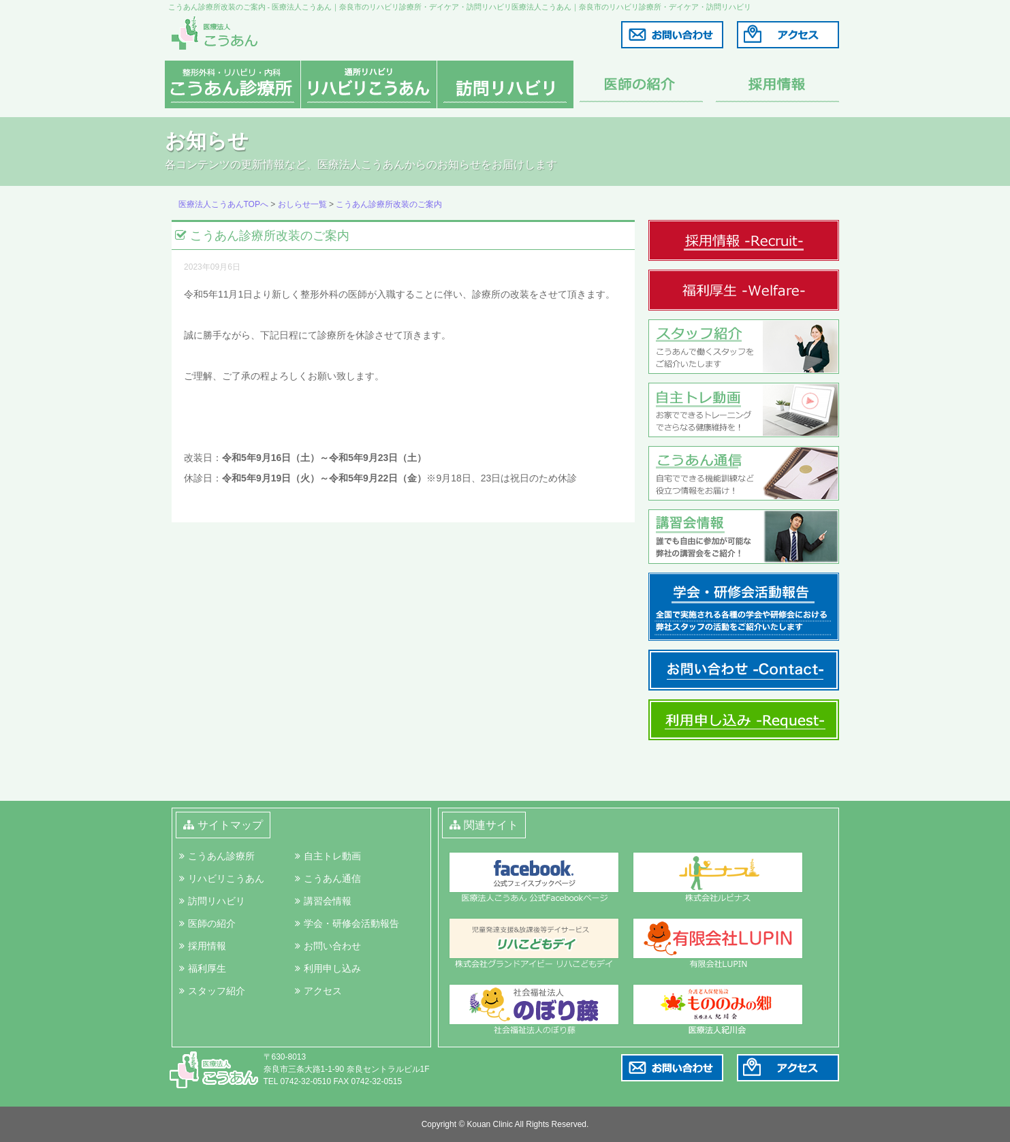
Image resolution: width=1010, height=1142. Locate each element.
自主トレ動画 (332, 856)
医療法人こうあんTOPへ (223, 204)
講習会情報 (327, 900)
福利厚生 (207, 968)
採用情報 (207, 945)
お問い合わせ (332, 945)
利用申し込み (332, 968)
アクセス (323, 990)
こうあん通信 (332, 878)
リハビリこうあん (226, 878)
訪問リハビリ (216, 900)
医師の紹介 (212, 923)
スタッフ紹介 (216, 990)
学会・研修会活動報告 (351, 923)
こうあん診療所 (221, 856)
